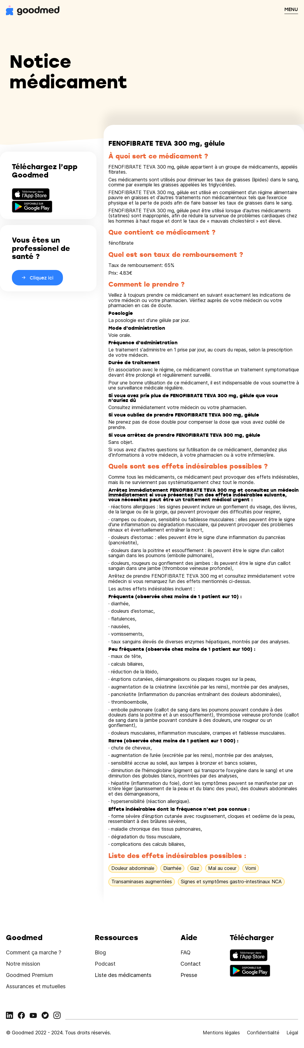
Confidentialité (263, 1033)
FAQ (185, 952)
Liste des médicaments (123, 975)
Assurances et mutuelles (36, 986)
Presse (188, 975)
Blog (100, 952)
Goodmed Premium (29, 975)
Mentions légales (221, 1033)
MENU (291, 9)
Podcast (105, 964)
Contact (190, 964)
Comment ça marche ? (33, 952)
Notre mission (23, 964)
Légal (292, 1033)
